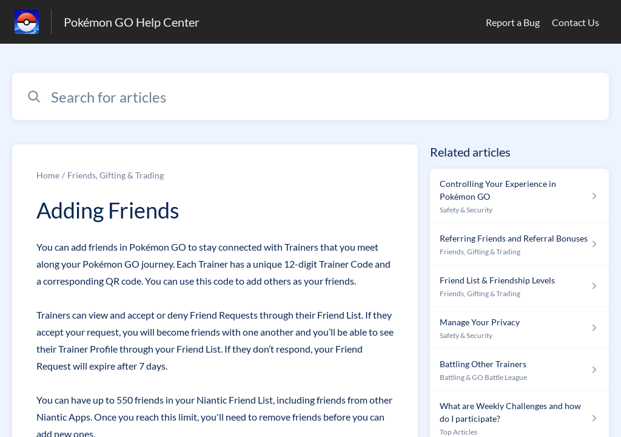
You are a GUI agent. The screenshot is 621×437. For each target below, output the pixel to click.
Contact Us (575, 22)
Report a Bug (513, 22)
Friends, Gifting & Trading (115, 175)
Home (47, 175)
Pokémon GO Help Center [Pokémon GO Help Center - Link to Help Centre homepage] (132, 22)
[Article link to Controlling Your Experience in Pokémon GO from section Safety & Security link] (519, 196)
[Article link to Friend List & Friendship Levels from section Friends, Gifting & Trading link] (519, 286)
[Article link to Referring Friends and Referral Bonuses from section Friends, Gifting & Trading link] (519, 244)
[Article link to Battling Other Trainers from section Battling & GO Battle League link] (519, 370)
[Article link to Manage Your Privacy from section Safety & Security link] (519, 328)
